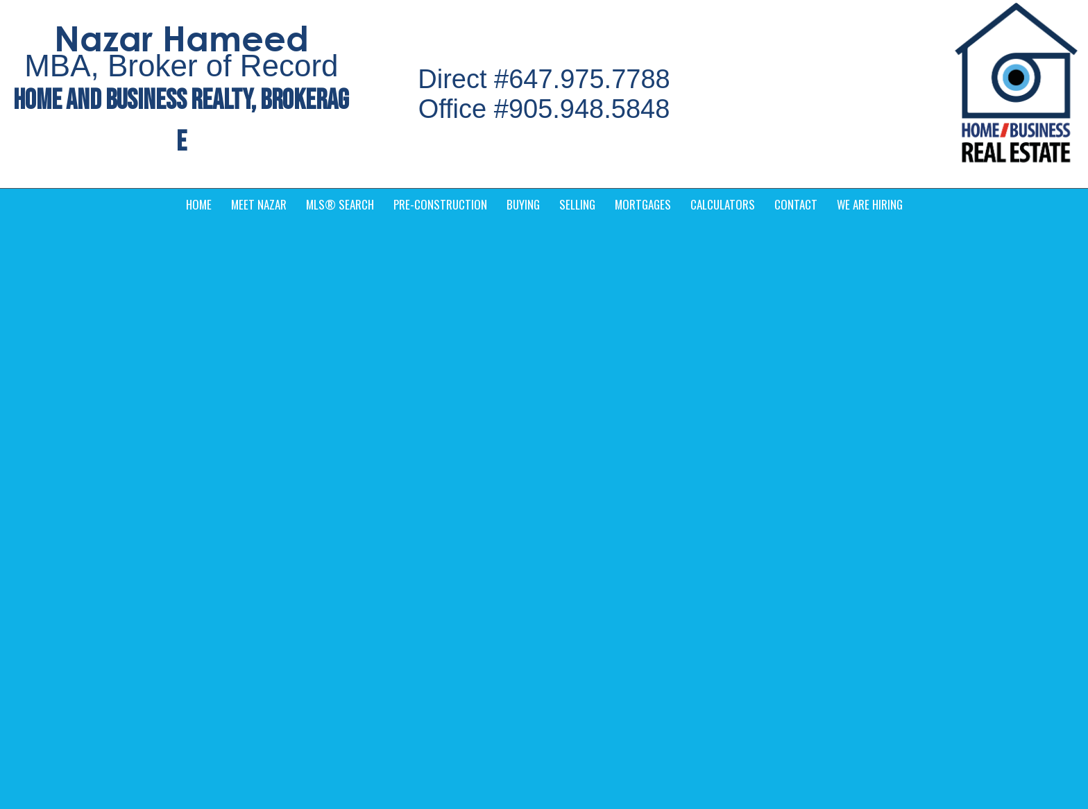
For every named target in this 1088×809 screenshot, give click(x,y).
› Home (571, 530)
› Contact (834, 559)
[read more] (328, 321)
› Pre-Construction (853, 589)
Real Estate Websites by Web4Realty (882, 702)
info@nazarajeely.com (300, 585)
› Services (577, 559)
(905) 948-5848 (285, 623)
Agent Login (997, 702)
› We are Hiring (588, 618)
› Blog (568, 589)
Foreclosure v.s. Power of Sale (124, 247)
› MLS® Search (847, 530)
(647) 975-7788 (285, 604)
